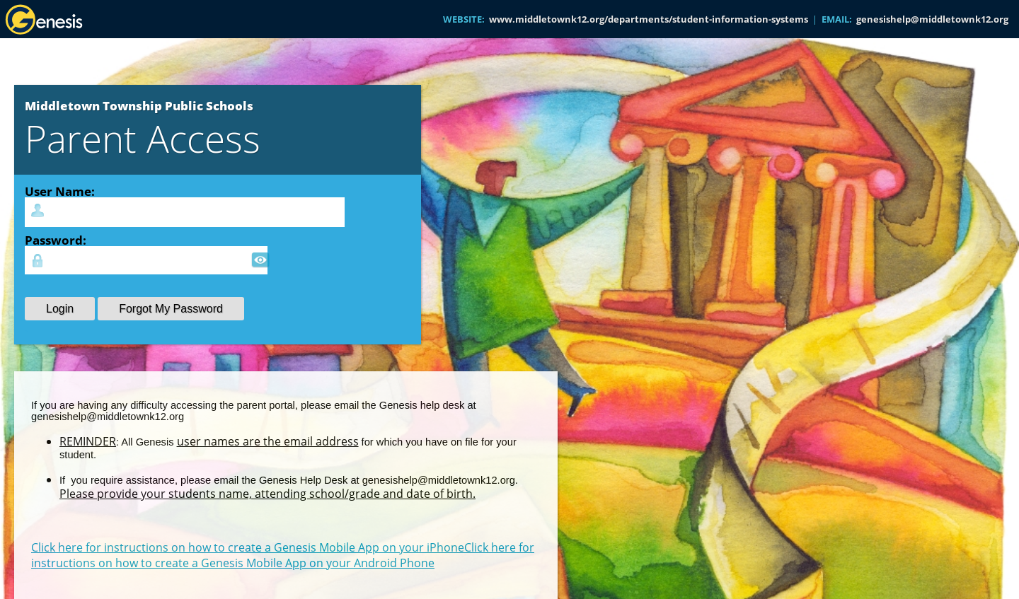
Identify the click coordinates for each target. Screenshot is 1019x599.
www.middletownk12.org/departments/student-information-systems (648, 19)
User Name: (60, 190)
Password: (55, 239)
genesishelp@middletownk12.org (932, 19)
